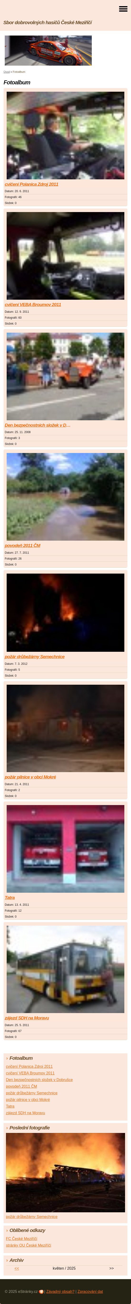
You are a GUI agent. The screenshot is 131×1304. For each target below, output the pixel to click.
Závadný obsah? (60, 1292)
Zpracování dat (90, 1292)
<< (17, 1268)
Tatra (10, 897)
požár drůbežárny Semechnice (34, 656)
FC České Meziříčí (21, 1239)
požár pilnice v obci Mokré (30, 776)
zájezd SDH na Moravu (27, 1017)
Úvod (7, 71)
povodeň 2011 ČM (22, 545)
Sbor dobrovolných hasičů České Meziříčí (47, 22)
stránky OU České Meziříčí (28, 1245)
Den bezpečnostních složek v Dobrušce (39, 425)
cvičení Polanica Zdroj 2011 (31, 184)
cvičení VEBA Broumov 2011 (33, 304)
